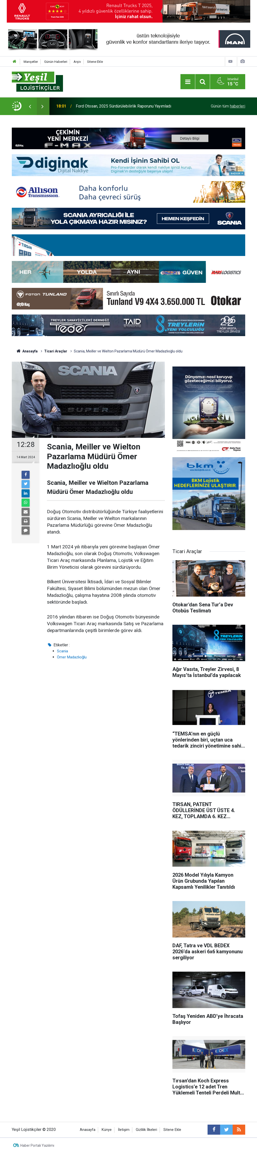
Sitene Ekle (95, 62)
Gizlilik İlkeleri (146, 1130)
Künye (107, 1130)
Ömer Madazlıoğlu (72, 657)
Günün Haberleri (55, 62)
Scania (62, 651)
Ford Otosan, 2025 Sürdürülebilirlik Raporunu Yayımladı (123, 106)
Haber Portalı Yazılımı (37, 1145)
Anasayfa (87, 1130)
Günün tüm (228, 106)
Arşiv (77, 62)
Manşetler (31, 62)
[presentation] (30, 106)
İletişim (124, 1130)
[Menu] (187, 82)
